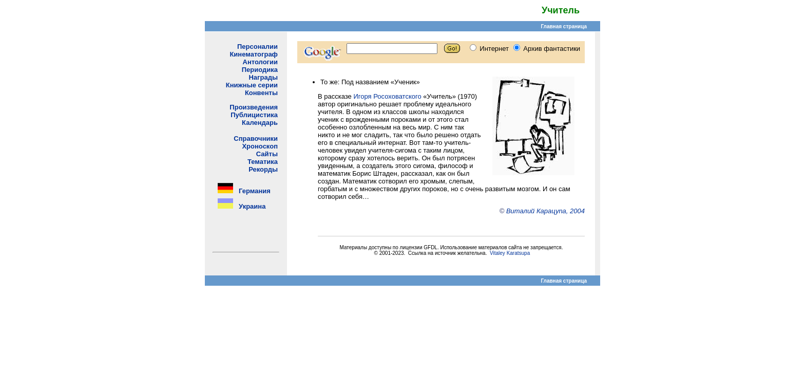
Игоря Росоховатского (387, 96)
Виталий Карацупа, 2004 (545, 211)
